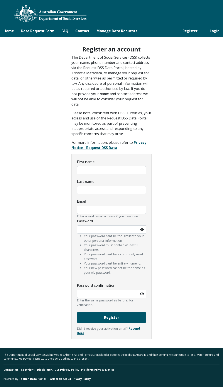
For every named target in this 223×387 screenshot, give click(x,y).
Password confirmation (96, 285)
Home (8, 30)
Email (81, 201)
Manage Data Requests (116, 30)
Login (212, 30)
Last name (85, 181)
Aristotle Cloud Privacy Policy (70, 379)
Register (190, 30)
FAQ (64, 30)
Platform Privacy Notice (98, 370)
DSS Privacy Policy (66, 370)
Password (85, 221)
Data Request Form (37, 30)
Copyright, (28, 370)
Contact (82, 30)
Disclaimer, (45, 370)
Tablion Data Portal (32, 379)
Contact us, (11, 370)
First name (86, 161)
